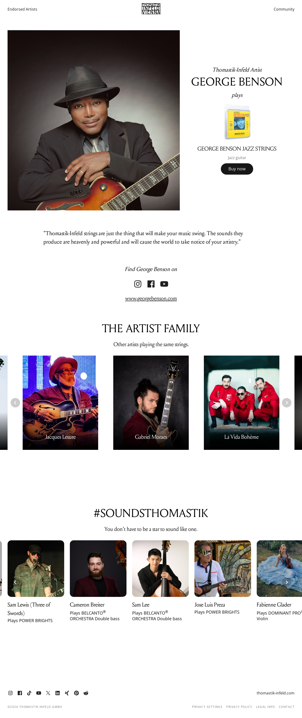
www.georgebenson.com (151, 298)
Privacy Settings (207, 707)
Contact (286, 707)
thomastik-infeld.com (275, 693)
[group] (237, 137)
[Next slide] (286, 402)
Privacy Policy (239, 707)
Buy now (237, 169)
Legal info (265, 707)
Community (284, 9)
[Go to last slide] (15, 402)
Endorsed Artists (22, 9)
